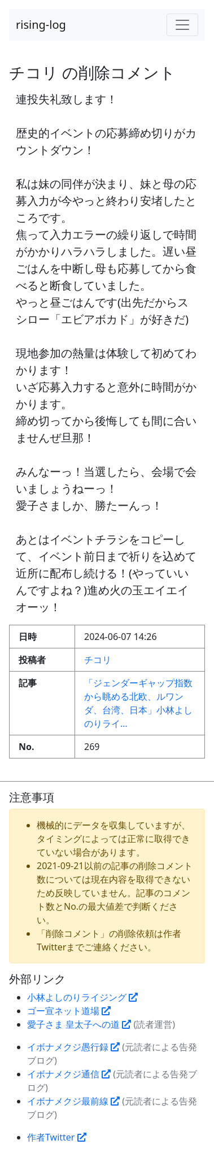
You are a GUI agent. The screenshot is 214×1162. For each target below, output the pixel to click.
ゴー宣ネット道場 (69, 1011)
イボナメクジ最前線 (73, 1101)
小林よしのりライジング (82, 997)
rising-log (41, 24)
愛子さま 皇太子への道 (79, 1024)
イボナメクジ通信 (69, 1074)
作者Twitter (56, 1137)
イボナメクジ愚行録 (73, 1047)
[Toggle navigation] (182, 25)
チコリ (97, 660)
